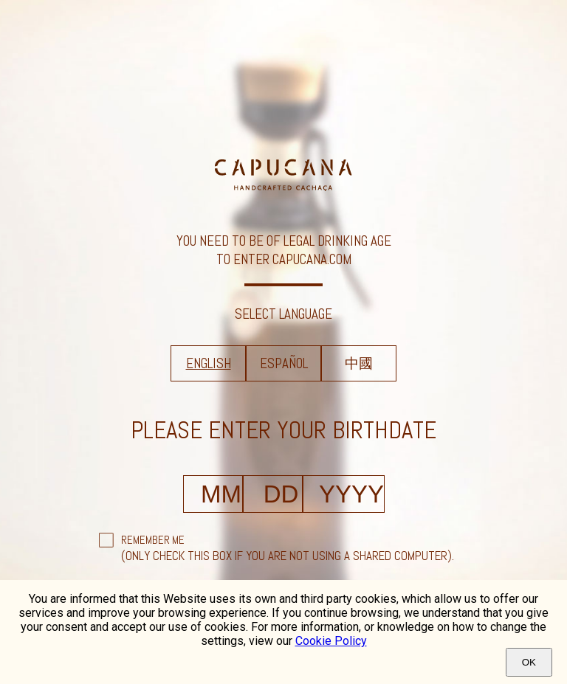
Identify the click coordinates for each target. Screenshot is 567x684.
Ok (529, 662)
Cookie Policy (331, 641)
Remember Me (153, 540)
